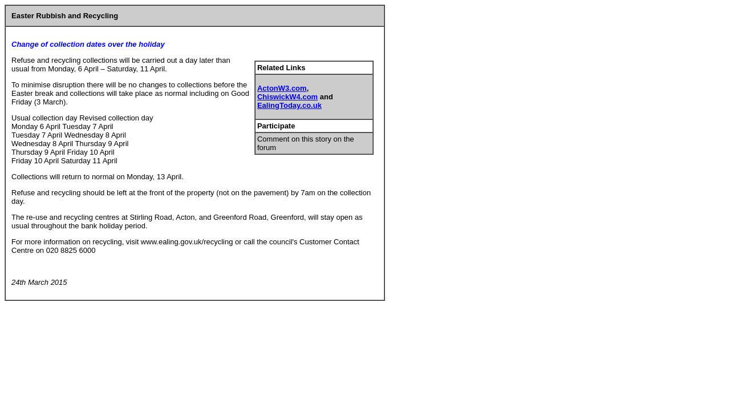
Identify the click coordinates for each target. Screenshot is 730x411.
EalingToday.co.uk (289, 105)
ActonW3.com (282, 88)
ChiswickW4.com (287, 96)
